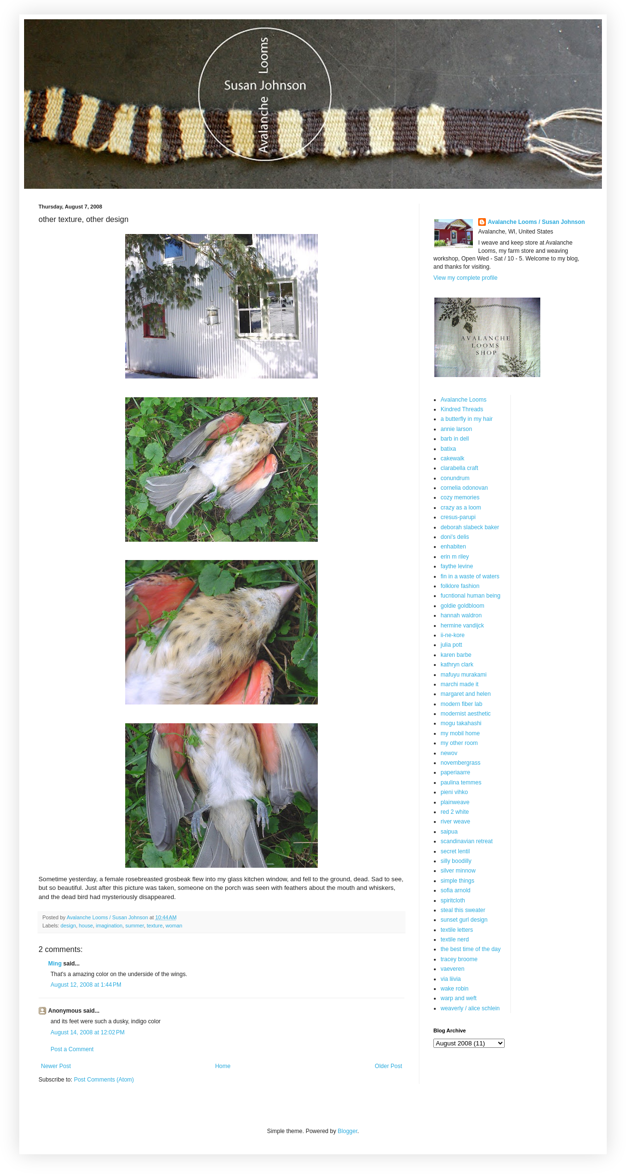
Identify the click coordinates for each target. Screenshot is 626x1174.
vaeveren (452, 968)
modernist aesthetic (466, 713)
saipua (449, 831)
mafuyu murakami (463, 674)
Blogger (347, 1131)
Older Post (388, 1066)
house (86, 925)
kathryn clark (457, 664)
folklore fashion (460, 586)
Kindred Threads (462, 409)
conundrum (455, 478)
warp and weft (459, 998)
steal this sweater (463, 910)
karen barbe (456, 655)
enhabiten (453, 546)
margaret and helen (466, 694)
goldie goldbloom (462, 605)
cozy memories (460, 497)
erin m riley (455, 556)
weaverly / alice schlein (470, 1008)
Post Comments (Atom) (104, 1079)
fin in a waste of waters (470, 576)
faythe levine (457, 566)
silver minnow (458, 870)
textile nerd (455, 939)
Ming (55, 963)
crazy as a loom (461, 507)
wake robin (455, 988)
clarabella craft (459, 468)
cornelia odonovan (464, 487)
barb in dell (455, 438)
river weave (455, 821)
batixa (448, 448)
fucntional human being (470, 595)
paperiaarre (455, 772)
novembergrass (461, 762)
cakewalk (452, 458)
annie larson (456, 429)
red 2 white (455, 812)
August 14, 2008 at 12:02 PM (88, 1032)
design (68, 925)
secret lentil (455, 851)
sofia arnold (455, 890)
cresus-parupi (458, 517)
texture (155, 925)
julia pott (451, 644)
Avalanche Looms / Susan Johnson (536, 222)
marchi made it (460, 684)
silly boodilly (456, 861)
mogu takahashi (461, 723)
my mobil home (460, 733)
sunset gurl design (464, 919)
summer (134, 925)
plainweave (455, 802)
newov (449, 753)
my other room (459, 743)
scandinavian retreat (467, 841)
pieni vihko (454, 792)
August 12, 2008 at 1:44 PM (86, 984)
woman (174, 925)
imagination (109, 925)
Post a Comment (72, 1049)
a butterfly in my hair (467, 419)
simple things (457, 880)
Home (223, 1066)
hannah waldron (461, 615)
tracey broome (459, 959)
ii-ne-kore (453, 635)
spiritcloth (453, 900)
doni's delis (455, 537)
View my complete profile (465, 277)
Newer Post (56, 1066)
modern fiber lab (462, 704)
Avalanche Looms (463, 399)
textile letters (457, 929)
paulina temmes (461, 782)
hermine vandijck (462, 625)
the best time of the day (471, 949)
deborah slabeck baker (470, 527)
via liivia (451, 979)
